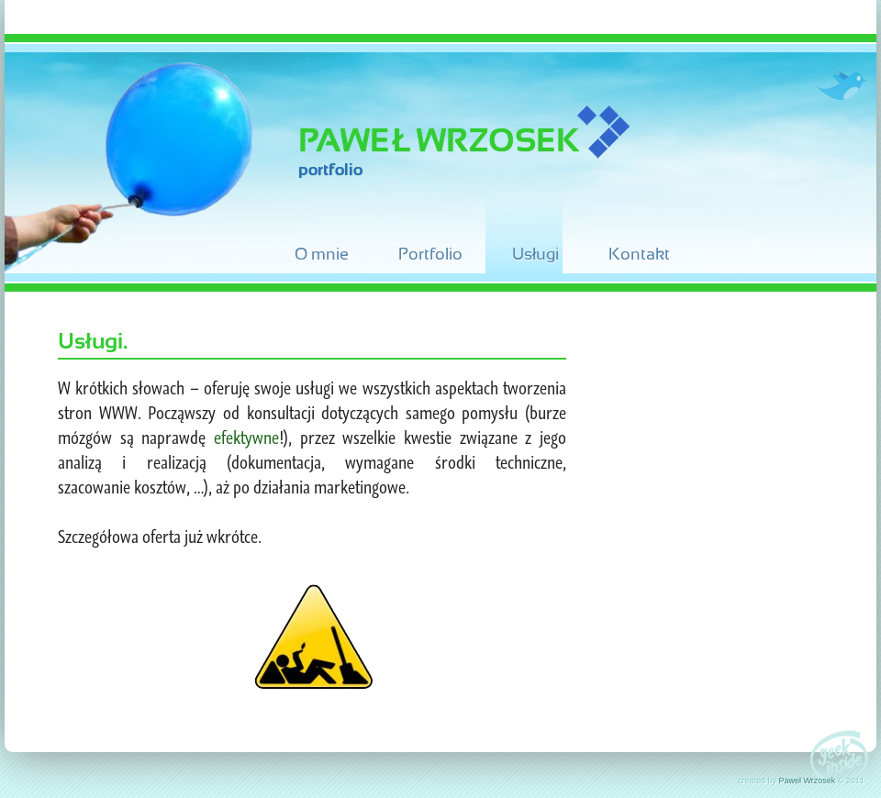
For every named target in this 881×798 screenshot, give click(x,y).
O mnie (322, 253)
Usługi (535, 253)
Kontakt (639, 253)
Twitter (840, 85)
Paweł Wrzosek (438, 140)
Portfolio (430, 253)
